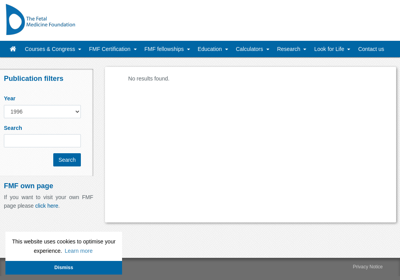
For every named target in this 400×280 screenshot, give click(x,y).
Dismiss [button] (63, 267)
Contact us (371, 49)
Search (13, 128)
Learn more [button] (79, 251)
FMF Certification (110, 49)
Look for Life (330, 49)
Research (289, 49)
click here (46, 206)
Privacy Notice (368, 267)
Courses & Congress (51, 49)
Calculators (250, 49)
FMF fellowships (165, 49)
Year (10, 98)
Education (211, 49)
